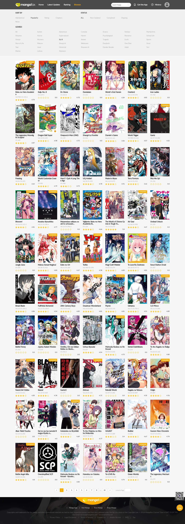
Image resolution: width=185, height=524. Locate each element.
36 (104, 490)
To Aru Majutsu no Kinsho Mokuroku (92, 432)
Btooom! (18, 222)
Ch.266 (85, 138)
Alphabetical (19, 18)
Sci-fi (61, 39)
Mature (40, 43)
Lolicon (39, 51)
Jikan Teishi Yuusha (22, 431)
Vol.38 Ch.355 (43, 267)
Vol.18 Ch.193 (88, 181)
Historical (62, 47)
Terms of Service (87, 517)
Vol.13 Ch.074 (110, 226)
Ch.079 (62, 393)
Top (134, 517)
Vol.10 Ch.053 (20, 434)
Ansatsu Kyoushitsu (45, 222)
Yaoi (16, 47)
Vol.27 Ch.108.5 (43, 308)
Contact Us (101, 517)
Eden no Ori (65, 265)
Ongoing (124, 18)
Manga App (73, 508)
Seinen (83, 39)
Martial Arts (150, 32)
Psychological (108, 36)
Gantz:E (63, 390)
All (16, 32)
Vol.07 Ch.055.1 (155, 434)
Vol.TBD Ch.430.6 (21, 97)
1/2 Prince (154, 306)
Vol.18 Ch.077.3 (133, 267)
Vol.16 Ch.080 (155, 308)
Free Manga (98, 508)
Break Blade (20, 306)
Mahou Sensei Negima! (47, 265)
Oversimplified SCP (45, 474)
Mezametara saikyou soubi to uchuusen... (69, 223)
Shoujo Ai (62, 43)
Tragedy (106, 39)
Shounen (18, 36)
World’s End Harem (113, 92)
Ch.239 (152, 224)
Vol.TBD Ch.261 (133, 138)
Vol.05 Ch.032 (65, 479)
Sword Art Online (22, 390)
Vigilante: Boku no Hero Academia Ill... (92, 223)
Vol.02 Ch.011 (20, 393)
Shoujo (17, 39)
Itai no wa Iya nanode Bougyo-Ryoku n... (47, 432)
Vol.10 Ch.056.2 (65, 226)
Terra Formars (133, 178)
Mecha (17, 51)
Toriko (85, 265)
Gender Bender (108, 47)
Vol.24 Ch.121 (110, 138)
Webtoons (84, 43)
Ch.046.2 (63, 352)
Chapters (59, 18)
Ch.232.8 (63, 95)
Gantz (152, 135)
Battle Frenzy (20, 347)
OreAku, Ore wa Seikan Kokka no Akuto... (69, 348)
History (158, 4)
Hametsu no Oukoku (91, 474)
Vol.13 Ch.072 (110, 181)
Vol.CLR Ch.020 (110, 477)
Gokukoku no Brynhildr (69, 431)
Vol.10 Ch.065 (43, 393)
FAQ (126, 517)
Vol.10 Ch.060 (88, 477)
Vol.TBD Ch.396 (88, 267)
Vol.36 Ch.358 (133, 224)
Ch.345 (17, 349)
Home (41, 4)
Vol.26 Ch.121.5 (20, 224)
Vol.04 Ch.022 (110, 352)
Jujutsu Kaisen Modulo (47, 347)
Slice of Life (19, 43)
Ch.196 (152, 181)
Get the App (142, 4)
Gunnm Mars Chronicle (159, 431)
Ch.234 (85, 95)
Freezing (18, 178)
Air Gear (131, 222)
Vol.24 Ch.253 (133, 181)
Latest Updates (53, 4)
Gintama (131, 306)
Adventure (63, 32)
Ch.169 (17, 140)
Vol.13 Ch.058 (88, 308)
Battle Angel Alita (22, 474)
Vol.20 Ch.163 (155, 352)
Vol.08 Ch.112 (133, 477)
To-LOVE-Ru (110, 474)
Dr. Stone (64, 92)
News (17, 22)
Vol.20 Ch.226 (88, 393)
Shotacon (62, 51)
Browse (77, 4)
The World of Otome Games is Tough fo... (115, 223)
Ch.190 (40, 477)
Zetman (86, 390)
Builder (130, 431)
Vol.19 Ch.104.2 (20, 308)
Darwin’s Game (111, 135)
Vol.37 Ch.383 (155, 138)
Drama (105, 32)
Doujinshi (106, 43)
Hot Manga (86, 508)
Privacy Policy (55, 517)
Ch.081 (40, 183)
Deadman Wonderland (92, 306)
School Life (150, 36)
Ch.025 (40, 349)
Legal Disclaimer (70, 517)
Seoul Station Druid (158, 265)
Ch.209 (17, 267)
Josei (39, 47)
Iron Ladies (154, 92)
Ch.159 (62, 138)
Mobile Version (115, 517)
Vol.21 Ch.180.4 (43, 224)
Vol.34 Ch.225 (20, 181)
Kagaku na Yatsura (135, 390)
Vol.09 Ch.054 (20, 477)
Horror (39, 36)
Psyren (108, 306)
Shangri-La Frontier (90, 135)
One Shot (128, 43)
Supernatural (63, 36)
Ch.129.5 (41, 95)
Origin (152, 390)
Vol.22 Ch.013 (65, 308)
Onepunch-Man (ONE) (69, 135)
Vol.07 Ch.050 (43, 436)
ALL (82, 18)
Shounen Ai (85, 47)
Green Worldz (133, 474)
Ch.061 (130, 434)
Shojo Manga (111, 508)
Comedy (84, 32)
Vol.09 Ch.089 (110, 434)
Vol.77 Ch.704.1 (133, 308)
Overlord (131, 92)
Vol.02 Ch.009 (133, 393)
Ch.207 (152, 267)
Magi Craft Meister (112, 265)
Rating (47, 18)
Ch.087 (152, 393)
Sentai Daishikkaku (135, 347)
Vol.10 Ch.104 (43, 138)
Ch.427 (85, 349)
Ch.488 (62, 183)
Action (39, 32)
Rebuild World (111, 390)
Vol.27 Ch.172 (88, 436)
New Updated (95, 18)
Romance (128, 36)
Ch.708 (152, 95)
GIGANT (108, 431)
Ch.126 (85, 226)
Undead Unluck (156, 222)
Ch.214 (130, 349)
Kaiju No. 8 (42, 92)
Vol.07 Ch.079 (110, 267)
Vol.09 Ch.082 (110, 393)
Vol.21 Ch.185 (65, 267)
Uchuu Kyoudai (89, 347)
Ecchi (126, 39)
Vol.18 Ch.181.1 (65, 434)
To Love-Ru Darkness (136, 265)
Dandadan (87, 92)
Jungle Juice (20, 265)
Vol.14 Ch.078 (133, 95)
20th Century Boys (67, 306)
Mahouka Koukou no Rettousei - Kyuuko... (70, 475)
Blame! (40, 390)
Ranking (67, 4)
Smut (148, 43)
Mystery (40, 39)
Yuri (147, 47)
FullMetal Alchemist (45, 306)
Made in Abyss (111, 178)
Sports (148, 39)
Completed (111, 18)
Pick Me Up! (155, 178)
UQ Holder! (87, 178)
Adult (127, 47)
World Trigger (133, 135)
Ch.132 (107, 95)
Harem (83, 36)
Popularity (34, 18)
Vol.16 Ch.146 (110, 308)
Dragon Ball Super (45, 135)
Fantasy (127, 32)
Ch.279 (152, 479)
